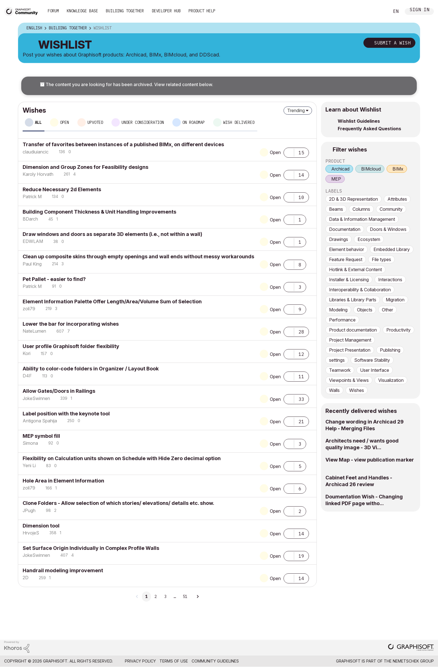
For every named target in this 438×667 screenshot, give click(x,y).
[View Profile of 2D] (25, 577)
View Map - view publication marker (369, 460)
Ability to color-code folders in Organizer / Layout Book (91, 369)
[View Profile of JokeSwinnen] (36, 398)
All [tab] (38, 122)
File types (381, 259)
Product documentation (353, 330)
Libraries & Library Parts (352, 299)
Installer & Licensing (349, 279)
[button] (289, 152)
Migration (395, 299)
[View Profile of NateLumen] (34, 331)
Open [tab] (64, 122)
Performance (342, 320)
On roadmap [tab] (193, 122)
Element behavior (346, 249)
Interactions (390, 279)
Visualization (391, 380)
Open (275, 152)
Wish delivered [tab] (238, 122)
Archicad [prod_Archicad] (340, 169)
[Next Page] (197, 597)
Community (391, 209)
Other (387, 310)
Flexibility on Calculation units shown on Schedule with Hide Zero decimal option (122, 458)
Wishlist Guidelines (359, 121)
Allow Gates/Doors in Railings (59, 391)
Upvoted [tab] (95, 122)
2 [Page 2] (155, 596)
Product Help (202, 10)
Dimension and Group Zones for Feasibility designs (85, 167)
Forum (53, 10)
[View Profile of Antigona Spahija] (40, 421)
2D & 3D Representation (353, 199)
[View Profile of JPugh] (29, 510)
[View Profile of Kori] (26, 353)
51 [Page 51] (185, 596)
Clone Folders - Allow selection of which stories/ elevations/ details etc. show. (118, 503)
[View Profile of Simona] (30, 443)
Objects (364, 310)
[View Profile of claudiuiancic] (36, 152)
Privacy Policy (140, 661)
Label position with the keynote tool (66, 414)
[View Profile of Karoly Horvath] (38, 174)
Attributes (397, 199)
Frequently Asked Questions (369, 128)
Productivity (398, 330)
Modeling (338, 310)
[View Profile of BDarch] (30, 219)
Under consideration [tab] (143, 122)
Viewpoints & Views (349, 380)
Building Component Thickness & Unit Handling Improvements (99, 212)
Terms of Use (174, 661)
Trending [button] (296, 110)
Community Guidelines (215, 661)
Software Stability (372, 360)
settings (337, 360)
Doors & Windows (388, 229)
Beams (336, 209)
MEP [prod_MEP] (336, 179)
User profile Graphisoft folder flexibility (71, 346)
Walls (334, 390)
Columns (361, 209)
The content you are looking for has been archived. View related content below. (126, 84)
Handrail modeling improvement (63, 570)
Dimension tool (41, 526)
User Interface (374, 370)
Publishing (390, 350)
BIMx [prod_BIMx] (397, 169)
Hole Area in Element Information (63, 481)
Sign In (419, 10)
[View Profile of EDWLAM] (33, 241)
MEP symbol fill (41, 436)
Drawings (338, 239)
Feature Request (345, 259)
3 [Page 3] (165, 596)
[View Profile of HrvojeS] (31, 533)
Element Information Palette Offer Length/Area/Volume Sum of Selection (112, 301)
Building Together (125, 10)
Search (379, 11)
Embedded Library (391, 249)
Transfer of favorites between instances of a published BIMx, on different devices (123, 144)
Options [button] (412, 28)
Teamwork (340, 370)
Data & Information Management (362, 219)
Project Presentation (349, 350)
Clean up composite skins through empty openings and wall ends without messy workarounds (138, 256)
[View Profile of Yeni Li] (29, 465)
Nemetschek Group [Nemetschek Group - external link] (413, 661)
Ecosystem (369, 239)
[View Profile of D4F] (27, 376)
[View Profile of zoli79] (29, 308)
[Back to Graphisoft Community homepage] (23, 10)
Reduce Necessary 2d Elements (62, 189)
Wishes (356, 390)
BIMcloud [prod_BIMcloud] (371, 169)
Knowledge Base (82, 10)
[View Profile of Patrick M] (32, 196)
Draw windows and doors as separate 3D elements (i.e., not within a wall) (112, 234)
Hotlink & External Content (355, 269)
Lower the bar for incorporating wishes (71, 324)
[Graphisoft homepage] (411, 648)
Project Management (350, 340)
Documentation (344, 229)
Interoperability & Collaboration (360, 289)
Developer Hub (166, 10)
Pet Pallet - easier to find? (54, 279)
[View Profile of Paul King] (32, 264)
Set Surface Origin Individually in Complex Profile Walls (91, 548)
